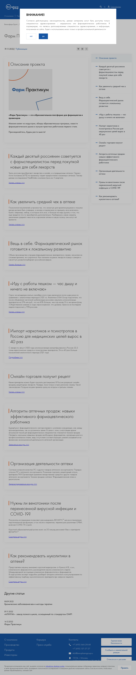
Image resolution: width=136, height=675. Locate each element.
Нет (31, 36)
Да (43, 36)
